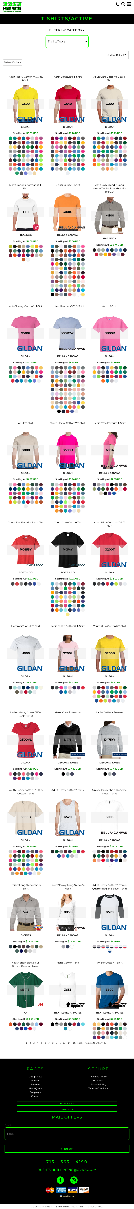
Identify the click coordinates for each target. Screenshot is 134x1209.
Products (35, 1080)
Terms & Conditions (98, 1088)
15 (74, 1042)
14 (69, 1042)
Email (8, 1125)
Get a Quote (35, 1088)
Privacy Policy (98, 1084)
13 (64, 1042)
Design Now (35, 1076)
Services (35, 1084)
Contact (35, 1096)
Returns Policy (98, 1076)
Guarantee (98, 1080)
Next (79, 1042)
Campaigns (35, 1092)
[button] (123, 4)
